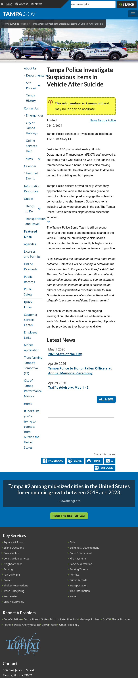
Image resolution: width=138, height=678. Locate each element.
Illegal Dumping (121, 619)
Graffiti (107, 619)
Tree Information (80, 591)
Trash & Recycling (14, 591)
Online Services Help (31, 146)
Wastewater (11, 596)
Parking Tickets (79, 569)
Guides (29, 199)
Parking (8, 569)
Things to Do (30, 208)
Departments (34, 75)
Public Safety (28, 291)
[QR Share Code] (104, 468)
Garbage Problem (90, 619)
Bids (72, 542)
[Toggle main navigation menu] (133, 13)
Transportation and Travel (34, 221)
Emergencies (34, 115)
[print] (94, 461)
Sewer (45, 624)
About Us (30, 68)
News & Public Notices (15, 23)
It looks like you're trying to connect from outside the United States (31, 429)
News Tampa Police (103, 120)
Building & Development (84, 547)
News (29, 159)
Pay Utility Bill (12, 574)
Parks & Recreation (81, 564)
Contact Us (31, 108)
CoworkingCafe (69, 501)
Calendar (30, 166)
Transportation (78, 585)
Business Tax (11, 553)
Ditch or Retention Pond (64, 619)
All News (106, 399)
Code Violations (13, 619)
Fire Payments (78, 558)
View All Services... (14, 601)
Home (28, 404)
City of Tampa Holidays (31, 128)
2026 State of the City (65, 354)
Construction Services (16, 558)
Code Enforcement (81, 553)
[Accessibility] (22, 4)
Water (73, 596)
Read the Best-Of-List (69, 516)
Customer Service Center (30, 320)
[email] (75, 461)
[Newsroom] (36, 4)
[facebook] (53, 461)
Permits (74, 574)
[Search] (127, 4)
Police (7, 580)
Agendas (30, 244)
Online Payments (30, 266)
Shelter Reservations (16, 585)
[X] (109, 461)
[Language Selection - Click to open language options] (7, 4)
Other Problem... (69, 624)
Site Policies (31, 85)
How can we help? (80, 4)
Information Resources (32, 188)
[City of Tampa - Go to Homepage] (19, 14)
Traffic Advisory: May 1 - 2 (68, 387)
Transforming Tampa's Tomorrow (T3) (33, 365)
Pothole (8, 624)
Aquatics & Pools (13, 542)
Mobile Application (31, 347)
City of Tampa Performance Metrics (33, 388)
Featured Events (32, 175)
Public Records (29, 279)
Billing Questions (14, 547)
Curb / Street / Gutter (36, 619)
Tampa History (31, 98)
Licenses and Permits (32, 254)
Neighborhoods (13, 564)
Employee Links (30, 335)
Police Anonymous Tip (27, 624)
